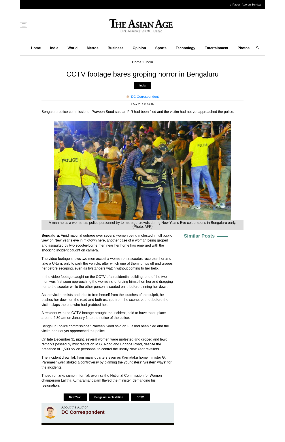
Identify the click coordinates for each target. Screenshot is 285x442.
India (54, 48)
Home (36, 48)
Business (115, 48)
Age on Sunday (251, 4)
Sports (160, 48)
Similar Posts (199, 236)
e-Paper (235, 4)
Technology (185, 48)
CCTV (141, 397)
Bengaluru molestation (109, 397)
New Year (75, 397)
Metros (92, 48)
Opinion (139, 48)
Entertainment (216, 48)
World (72, 48)
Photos (243, 48)
